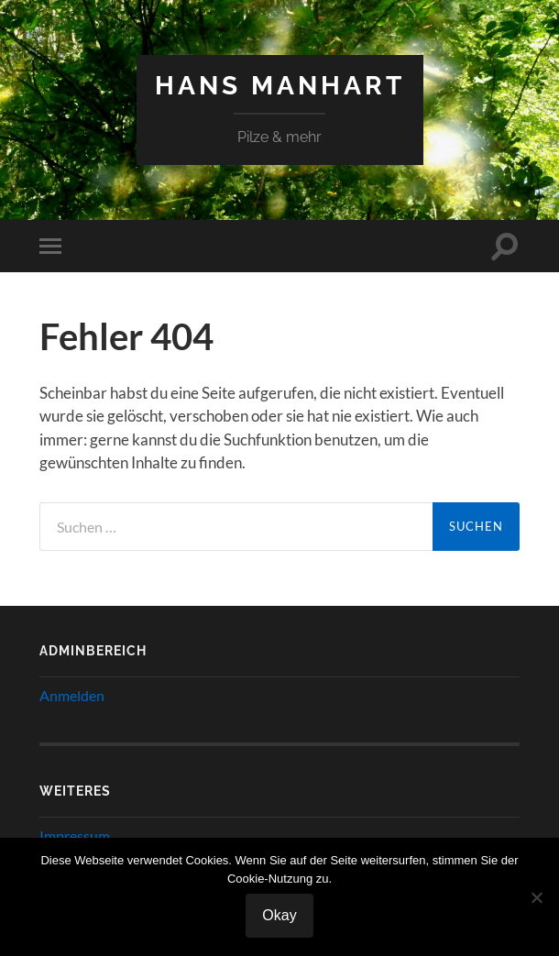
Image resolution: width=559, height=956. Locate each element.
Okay (279, 915)
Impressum (74, 835)
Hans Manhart (280, 86)
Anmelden (71, 695)
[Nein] (536, 897)
